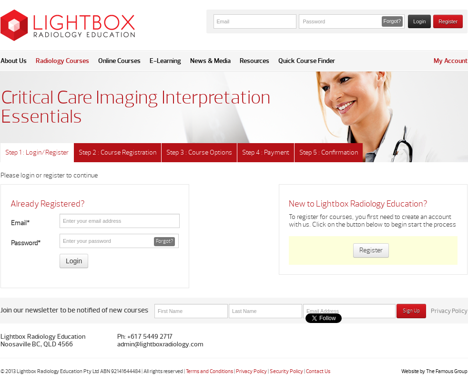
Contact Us (318, 371)
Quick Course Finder (306, 61)
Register (448, 21)
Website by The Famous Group (434, 371)
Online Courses (119, 61)
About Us (13, 61)
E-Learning (165, 61)
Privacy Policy (449, 311)
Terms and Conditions (209, 371)
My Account (451, 61)
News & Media (210, 61)
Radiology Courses (62, 61)
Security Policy (286, 371)
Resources (254, 61)
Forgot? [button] (392, 21)
